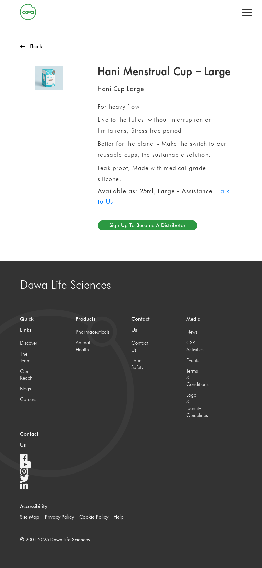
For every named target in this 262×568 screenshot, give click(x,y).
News (192, 332)
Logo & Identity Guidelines (193, 405)
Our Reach (26, 374)
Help (119, 517)
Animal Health (82, 346)
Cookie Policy (93, 517)
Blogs (25, 389)
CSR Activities (193, 346)
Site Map (29, 517)
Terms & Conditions (193, 377)
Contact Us (138, 346)
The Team (25, 357)
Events (192, 360)
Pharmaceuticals (82, 332)
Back (31, 46)
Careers (27, 399)
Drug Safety (137, 364)
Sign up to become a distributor (147, 225)
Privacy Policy (59, 517)
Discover (27, 343)
